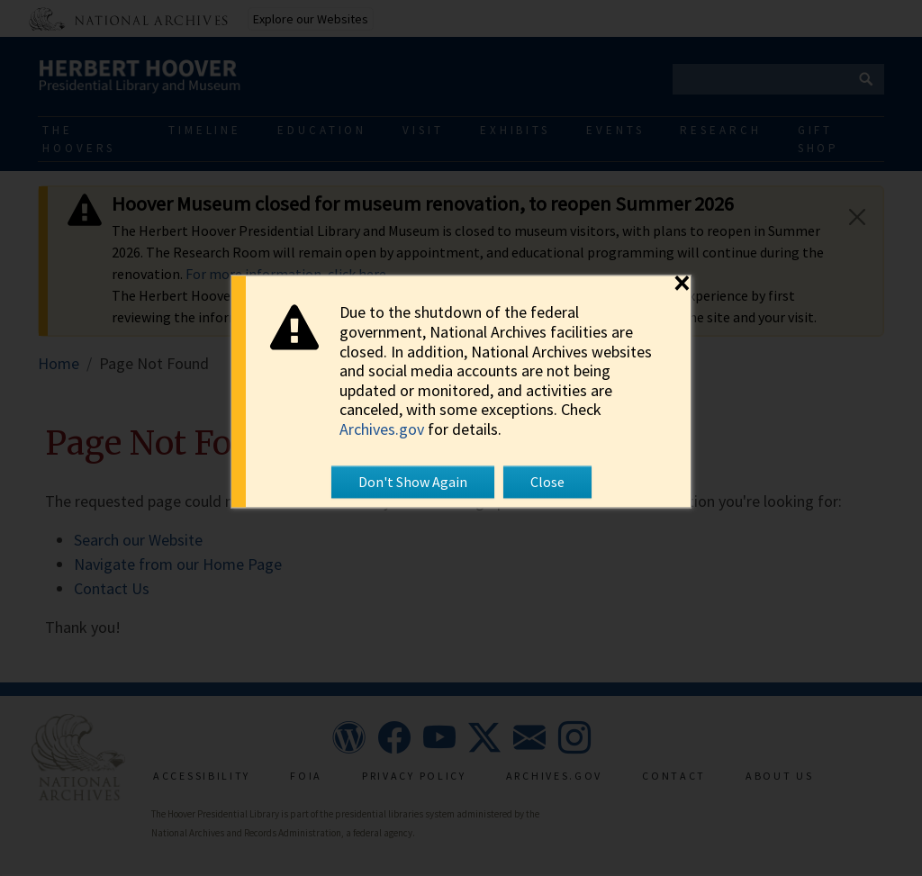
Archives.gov (381, 429)
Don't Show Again (412, 483)
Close (547, 483)
